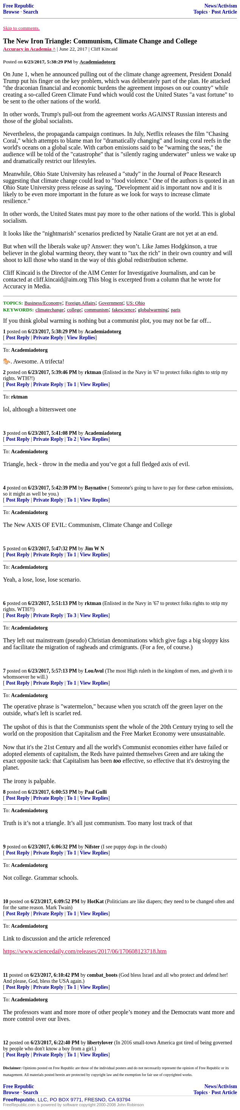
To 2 (71, 439)
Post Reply (17, 337)
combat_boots (102, 975)
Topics (200, 12)
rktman (93, 372)
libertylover (100, 1042)
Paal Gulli (96, 792)
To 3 (71, 615)
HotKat (95, 901)
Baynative (96, 488)
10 (5, 901)
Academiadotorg (103, 331)
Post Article (224, 12)
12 (5, 1042)
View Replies (81, 337)
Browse (11, 12)
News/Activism (220, 6)
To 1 (71, 384)
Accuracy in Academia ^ (29, 49)
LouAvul (94, 671)
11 (5, 975)
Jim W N (94, 548)
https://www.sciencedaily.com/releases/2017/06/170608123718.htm (85, 951)
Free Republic (18, 6)
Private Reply (48, 337)
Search (30, 12)
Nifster (92, 847)
